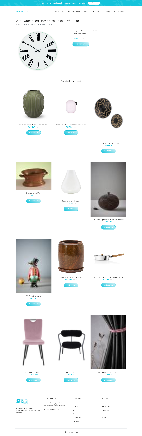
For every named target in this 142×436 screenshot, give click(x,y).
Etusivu (18, 25)
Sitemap (103, 418)
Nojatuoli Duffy (71, 373)
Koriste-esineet (98, 31)
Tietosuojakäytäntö (107, 414)
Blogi (108, 12)
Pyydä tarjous (94, 3)
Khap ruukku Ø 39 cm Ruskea (71, 278)
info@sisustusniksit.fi (51, 410)
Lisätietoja (81, 45)
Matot (86, 12)
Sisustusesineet (74, 12)
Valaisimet (76, 422)
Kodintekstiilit (58, 12)
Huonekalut (97, 12)
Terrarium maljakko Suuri (71, 202)
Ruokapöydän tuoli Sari (33, 373)
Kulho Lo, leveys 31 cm (34, 194)
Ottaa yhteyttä (106, 407)
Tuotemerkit (119, 12)
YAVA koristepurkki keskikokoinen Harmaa (108, 220)
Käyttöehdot (105, 411)
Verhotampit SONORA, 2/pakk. (108, 373)
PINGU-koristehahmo (33, 297)
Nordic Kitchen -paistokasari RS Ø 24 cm (108, 278)
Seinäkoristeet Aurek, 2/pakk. (108, 144)
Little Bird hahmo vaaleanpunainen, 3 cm (71, 125)
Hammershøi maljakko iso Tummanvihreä (33, 125)
